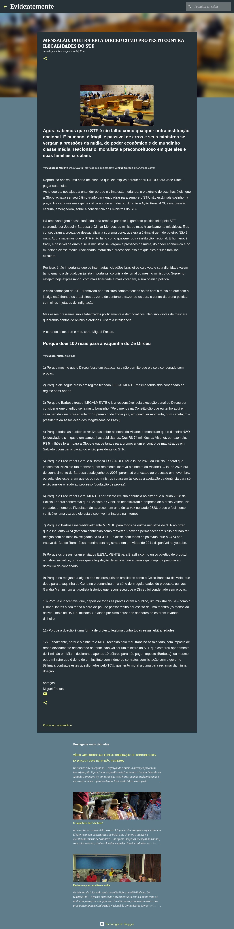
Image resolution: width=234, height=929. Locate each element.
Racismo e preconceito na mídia (91, 885)
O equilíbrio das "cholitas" (88, 823)
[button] (45, 58)
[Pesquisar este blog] (212, 6)
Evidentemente (32, 6)
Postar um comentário (57, 725)
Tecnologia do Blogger (117, 924)
